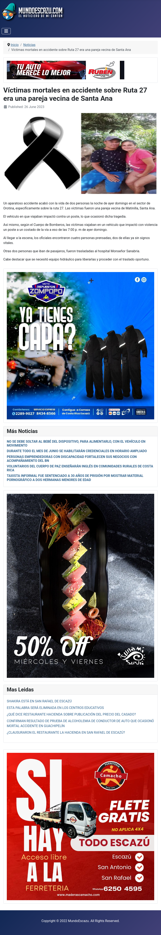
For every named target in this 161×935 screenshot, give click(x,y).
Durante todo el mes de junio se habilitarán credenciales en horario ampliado (77, 451)
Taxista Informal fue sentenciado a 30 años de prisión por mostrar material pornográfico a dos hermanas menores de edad (75, 478)
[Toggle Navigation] (6, 31)
